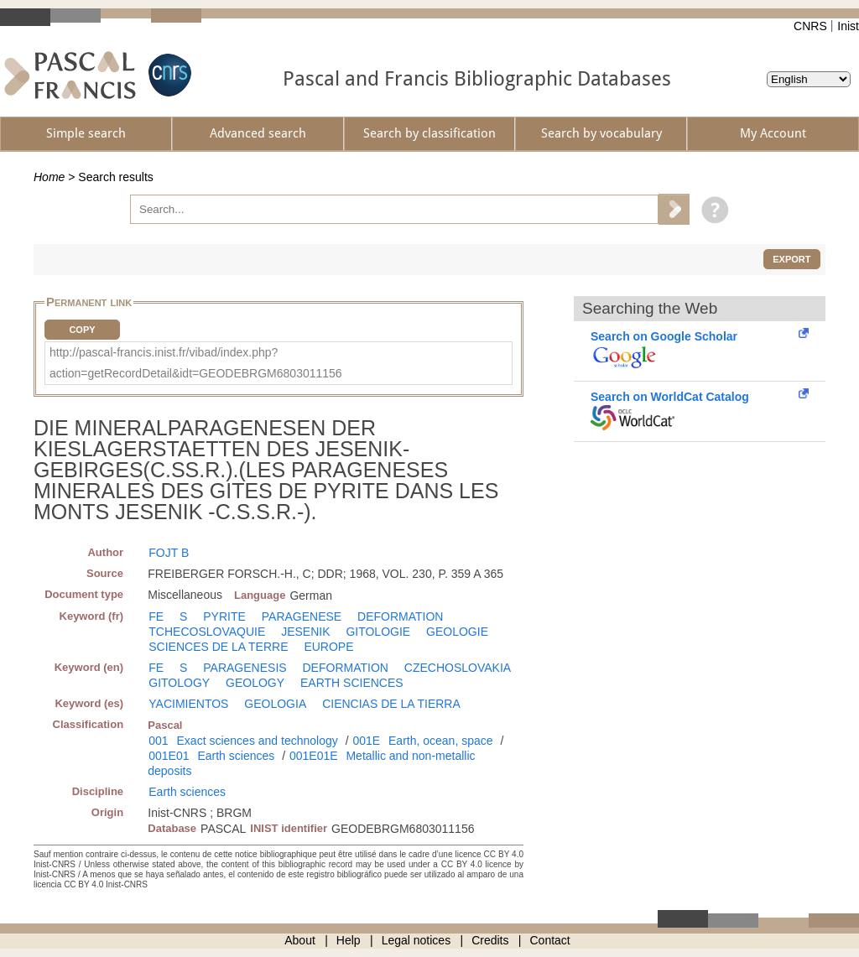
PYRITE (224, 616)
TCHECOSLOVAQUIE (206, 631)
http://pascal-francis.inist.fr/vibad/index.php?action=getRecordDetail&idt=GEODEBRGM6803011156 (195, 363)
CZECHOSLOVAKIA (457, 667)
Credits (489, 940)
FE (156, 616)
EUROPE (328, 646)
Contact (550, 940)
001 (158, 740)
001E (366, 740)
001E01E (313, 755)
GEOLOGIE (457, 631)
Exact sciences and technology (257, 740)
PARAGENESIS (244, 667)
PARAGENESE (301, 616)
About (299, 940)
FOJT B (168, 552)
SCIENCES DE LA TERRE (218, 646)
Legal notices (416, 940)
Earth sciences (235, 755)
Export (791, 259)
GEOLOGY (255, 682)
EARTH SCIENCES (351, 682)
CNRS (810, 26)
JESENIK (305, 631)
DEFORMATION (400, 616)
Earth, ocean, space (440, 740)
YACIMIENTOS (188, 703)
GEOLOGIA (275, 703)
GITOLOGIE (378, 631)
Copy (82, 330)
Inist (848, 26)
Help (348, 940)
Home (49, 177)
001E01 (168, 755)
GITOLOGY (179, 682)
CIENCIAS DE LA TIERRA (391, 703)
